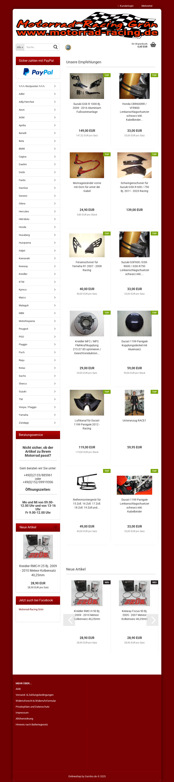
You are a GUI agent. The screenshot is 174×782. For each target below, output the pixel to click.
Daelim (23, 164)
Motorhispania (27, 321)
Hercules (24, 211)
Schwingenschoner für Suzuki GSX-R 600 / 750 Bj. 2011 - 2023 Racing (134, 187)
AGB (18, 689)
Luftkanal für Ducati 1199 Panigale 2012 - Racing (87, 424)
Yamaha (23, 415)
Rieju (21, 360)
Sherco (23, 383)
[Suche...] (20, 47)
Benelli (22, 133)
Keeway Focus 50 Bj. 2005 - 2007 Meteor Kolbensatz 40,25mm (134, 615)
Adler (22, 94)
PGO (21, 337)
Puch (22, 352)
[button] (69, 620)
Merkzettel (146, 6)
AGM (21, 117)
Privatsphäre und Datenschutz (32, 707)
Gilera (22, 203)
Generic (23, 196)
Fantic (22, 180)
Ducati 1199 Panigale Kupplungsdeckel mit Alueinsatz (134, 345)
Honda (22, 227)
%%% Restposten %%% (32, 86)
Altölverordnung (24, 718)
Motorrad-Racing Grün (31, 609)
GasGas (23, 188)
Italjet (22, 251)
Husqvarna (25, 243)
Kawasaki (24, 258)
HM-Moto (24, 219)
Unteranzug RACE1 (134, 420)
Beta (21, 141)
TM (21, 399)
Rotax (22, 368)
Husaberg (24, 235)
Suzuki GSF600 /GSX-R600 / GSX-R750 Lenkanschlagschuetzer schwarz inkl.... (134, 268)
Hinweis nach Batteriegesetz (32, 724)
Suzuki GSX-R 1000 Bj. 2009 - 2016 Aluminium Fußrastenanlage (87, 108)
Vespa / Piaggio (27, 407)
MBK (21, 313)
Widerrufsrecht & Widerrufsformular (36, 701)
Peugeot (23, 329)
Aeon (22, 110)
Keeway (23, 266)
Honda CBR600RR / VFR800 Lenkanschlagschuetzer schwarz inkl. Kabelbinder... (134, 112)
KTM (21, 282)
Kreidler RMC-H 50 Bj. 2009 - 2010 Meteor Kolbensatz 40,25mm (87, 615)
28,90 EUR (38, 584)
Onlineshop (74, 776)
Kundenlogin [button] (126, 6)
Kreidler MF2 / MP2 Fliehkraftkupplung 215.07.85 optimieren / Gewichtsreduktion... (87, 347)
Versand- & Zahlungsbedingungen (35, 695)
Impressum (22, 713)
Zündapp (24, 423)
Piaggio (23, 344)
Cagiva (22, 157)
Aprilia (22, 125)
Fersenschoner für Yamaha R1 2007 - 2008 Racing (87, 266)
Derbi (22, 172)
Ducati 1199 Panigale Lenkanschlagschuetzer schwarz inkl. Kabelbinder (134, 505)
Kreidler (23, 274)
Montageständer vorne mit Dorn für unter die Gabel (87, 187)
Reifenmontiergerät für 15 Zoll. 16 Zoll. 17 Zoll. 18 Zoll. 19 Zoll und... (87, 504)
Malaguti (24, 305)
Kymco (23, 290)
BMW (22, 149)
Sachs (22, 376)
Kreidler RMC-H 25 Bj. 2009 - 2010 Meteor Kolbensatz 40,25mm (38, 571)
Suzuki (22, 391)
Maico (22, 297)
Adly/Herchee (26, 102)
